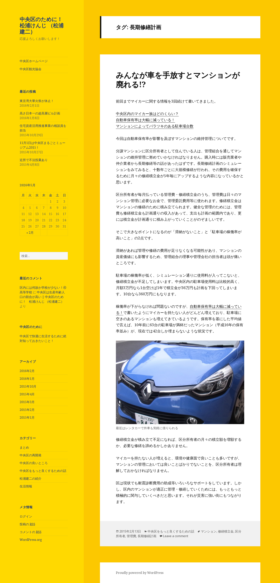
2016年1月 (27, 378)
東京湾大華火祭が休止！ (37, 101)
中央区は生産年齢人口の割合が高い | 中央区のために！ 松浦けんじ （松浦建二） (42, 297)
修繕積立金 (226, 531)
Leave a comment (175, 536)
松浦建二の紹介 (30, 478)
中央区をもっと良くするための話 (43, 471)
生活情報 (26, 486)
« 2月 (30, 232)
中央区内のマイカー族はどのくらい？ (147, 113)
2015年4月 (27, 394)
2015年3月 (27, 402)
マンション (208, 531)
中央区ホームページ (34, 61)
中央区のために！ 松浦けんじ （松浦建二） (44, 25)
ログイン (26, 516)
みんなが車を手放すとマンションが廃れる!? (178, 79)
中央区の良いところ (34, 463)
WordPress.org (31, 540)
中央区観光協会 (30, 69)
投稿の (27, 524)
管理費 (131, 536)
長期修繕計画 (147, 536)
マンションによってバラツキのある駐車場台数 (154, 126)
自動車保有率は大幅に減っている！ (145, 119)
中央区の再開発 (30, 455)
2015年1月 (27, 417)
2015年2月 (27, 410)
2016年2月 (27, 371)
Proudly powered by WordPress (140, 573)
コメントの (30, 532)
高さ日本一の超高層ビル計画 (40, 113)
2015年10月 (28, 386)
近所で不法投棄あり (34, 160)
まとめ (24, 447)
